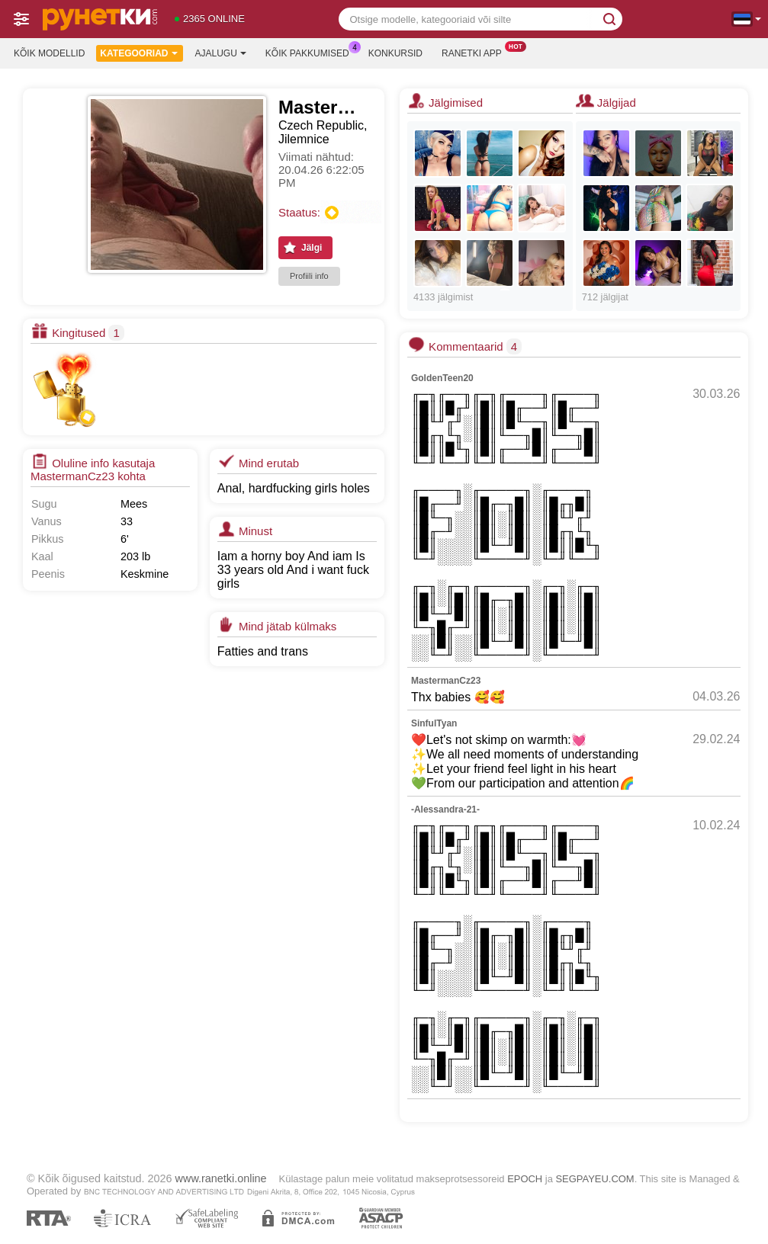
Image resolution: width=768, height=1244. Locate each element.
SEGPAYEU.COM (594, 1179)
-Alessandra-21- (445, 809)
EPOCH (524, 1179)
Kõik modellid (49, 53)
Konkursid (395, 53)
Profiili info (309, 276)
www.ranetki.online (221, 1178)
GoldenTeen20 (442, 378)
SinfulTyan (434, 723)
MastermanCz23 (445, 680)
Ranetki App (475, 52)
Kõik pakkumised (311, 52)
